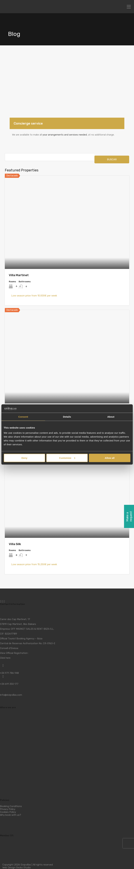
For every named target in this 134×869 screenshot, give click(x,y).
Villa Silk (15, 544)
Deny (24, 457)
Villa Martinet (19, 275)
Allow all (110, 457)
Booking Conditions (11, 806)
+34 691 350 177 (9, 683)
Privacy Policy (7, 809)
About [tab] (110, 416)
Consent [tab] (23, 416)
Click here (5, 657)
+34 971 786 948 (9, 673)
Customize (67, 457)
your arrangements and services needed (64, 134)
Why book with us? (10, 814)
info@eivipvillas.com (11, 694)
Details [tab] (67, 416)
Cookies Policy (8, 812)
